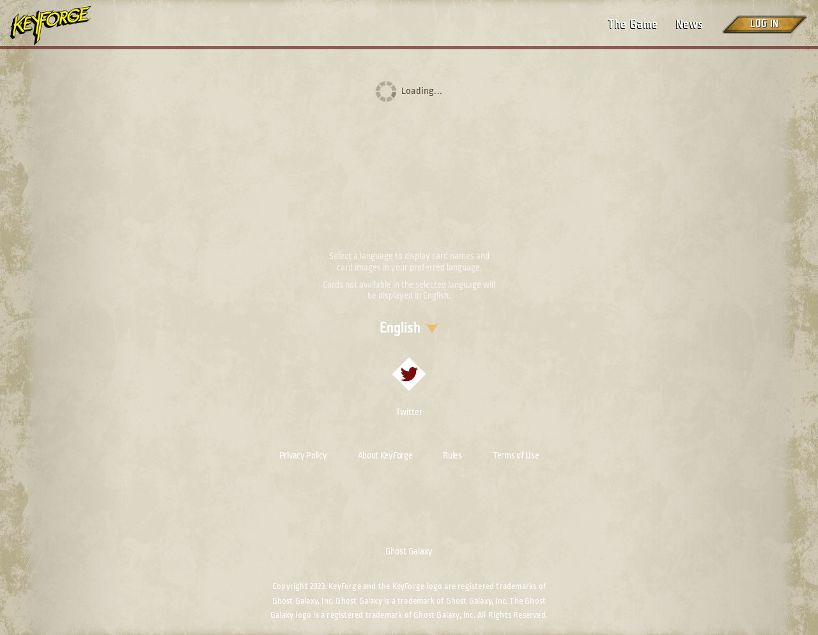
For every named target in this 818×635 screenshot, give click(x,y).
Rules (452, 455)
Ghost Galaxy (409, 551)
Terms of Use (516, 455)
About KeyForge (385, 455)
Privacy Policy (303, 455)
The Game (633, 24)
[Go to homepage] (61, 25)
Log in (764, 24)
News (690, 24)
